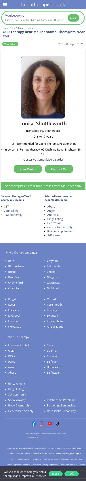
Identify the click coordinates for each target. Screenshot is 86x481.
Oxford (51, 299)
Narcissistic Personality (61, 411)
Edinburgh (53, 266)
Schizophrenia (17, 394)
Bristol (12, 271)
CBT (6, 206)
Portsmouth (54, 304)
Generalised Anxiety (59, 227)
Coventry (14, 288)
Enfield (51, 271)
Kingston (13, 299)
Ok (72, 473)
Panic (11, 361)
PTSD (11, 356)
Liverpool (14, 315)
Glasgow (52, 277)
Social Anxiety (17, 400)
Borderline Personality (61, 405)
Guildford (53, 288)
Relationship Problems (61, 231)
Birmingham (16, 266)
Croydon (52, 261)
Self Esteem (54, 372)
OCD (11, 350)
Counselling (11, 210)
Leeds (12, 304)
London (13, 321)
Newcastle (14, 326)
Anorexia (53, 214)
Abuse (51, 206)
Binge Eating (55, 219)
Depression (54, 223)
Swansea (52, 315)
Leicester (13, 310)
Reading (52, 310)
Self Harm (53, 235)
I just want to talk (19, 345)
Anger (51, 210)
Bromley (13, 277)
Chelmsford (15, 282)
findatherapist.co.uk (43, 4)
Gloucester (53, 282)
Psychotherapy (13, 214)
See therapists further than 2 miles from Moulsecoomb (43, 186)
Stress (50, 345)
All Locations (55, 326)
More (55, 473)
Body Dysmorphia (19, 405)
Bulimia (52, 350)
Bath (11, 261)
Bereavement (16, 383)
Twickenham (55, 321)
